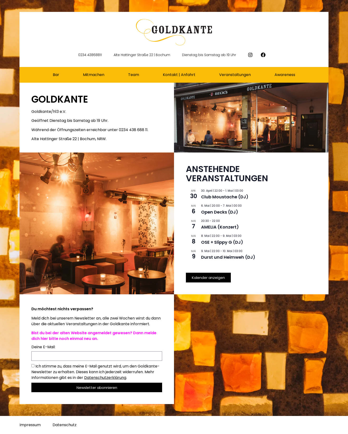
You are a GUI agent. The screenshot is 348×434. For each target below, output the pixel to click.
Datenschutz (65, 425)
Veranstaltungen (235, 74)
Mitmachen (93, 74)
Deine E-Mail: (43, 347)
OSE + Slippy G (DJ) (222, 242)
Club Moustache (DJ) (224, 197)
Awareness (285, 74)
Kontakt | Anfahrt (179, 74)
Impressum (30, 425)
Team (133, 74)
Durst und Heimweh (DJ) (228, 257)
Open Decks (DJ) (219, 212)
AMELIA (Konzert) (220, 227)
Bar (56, 74)
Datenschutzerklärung (105, 377)
